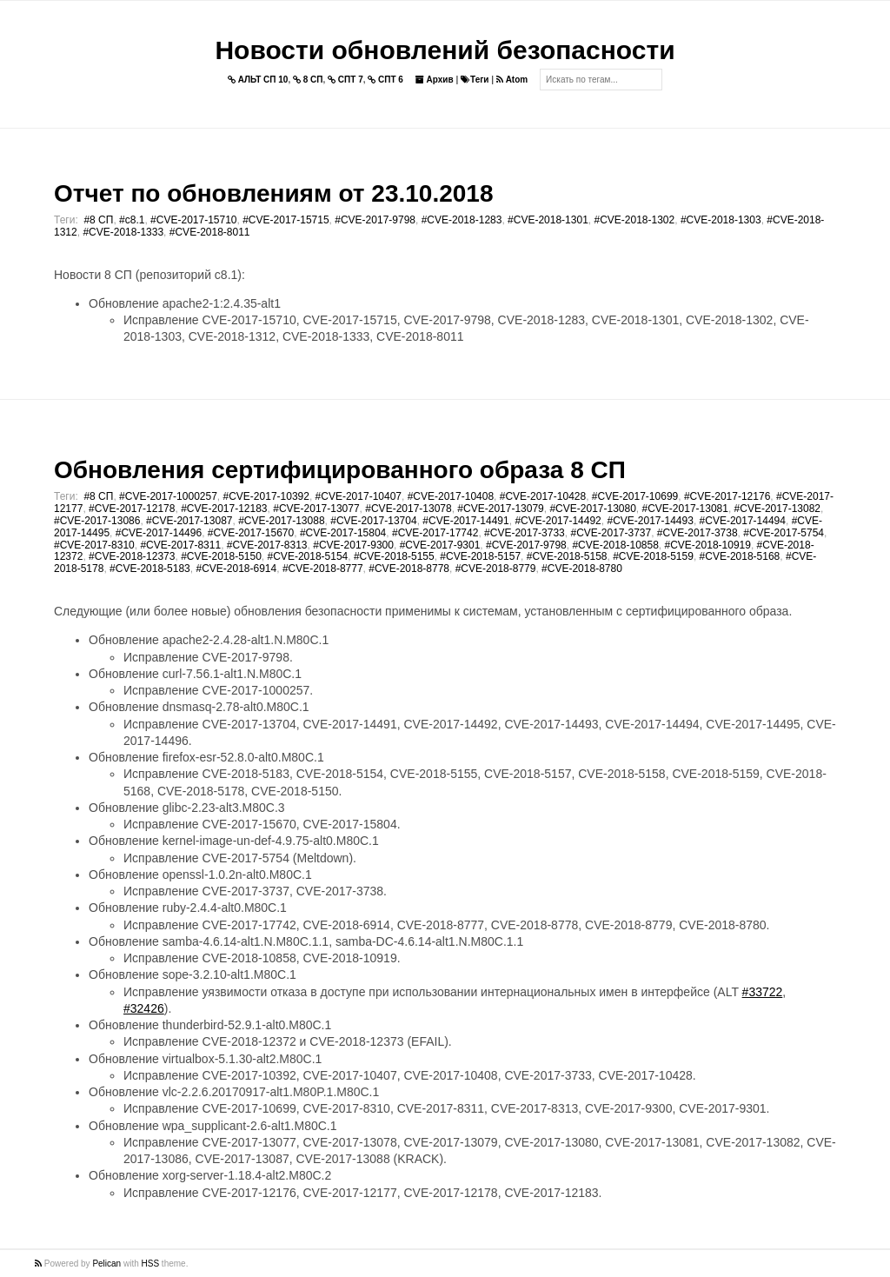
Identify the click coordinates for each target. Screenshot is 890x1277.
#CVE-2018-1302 (634, 220)
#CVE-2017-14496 (159, 533)
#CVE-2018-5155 (394, 556)
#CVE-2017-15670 (251, 533)
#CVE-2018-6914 (236, 568)
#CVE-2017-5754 (783, 533)
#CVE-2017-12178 (132, 508)
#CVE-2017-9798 (375, 220)
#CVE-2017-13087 (189, 521)
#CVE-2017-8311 (180, 545)
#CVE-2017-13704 (373, 521)
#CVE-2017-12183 (224, 508)
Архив (434, 79)
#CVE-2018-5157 (480, 556)
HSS (151, 1263)
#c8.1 (131, 220)
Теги (474, 79)
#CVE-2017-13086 (97, 521)
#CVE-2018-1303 (721, 220)
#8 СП (98, 220)
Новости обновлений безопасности (444, 50)
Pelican (106, 1263)
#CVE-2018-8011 (209, 232)
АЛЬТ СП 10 (258, 79)
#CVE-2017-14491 (465, 521)
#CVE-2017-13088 (281, 521)
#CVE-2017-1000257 (168, 496)
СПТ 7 (345, 79)
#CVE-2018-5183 (150, 568)
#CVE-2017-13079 (500, 508)
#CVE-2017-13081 (685, 508)
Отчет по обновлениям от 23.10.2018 (273, 193)
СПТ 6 (385, 79)
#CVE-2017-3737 (610, 533)
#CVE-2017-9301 (440, 545)
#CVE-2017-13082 (777, 508)
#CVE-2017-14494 (743, 521)
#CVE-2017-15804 (343, 533)
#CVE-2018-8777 (322, 568)
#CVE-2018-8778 (409, 568)
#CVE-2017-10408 (451, 496)
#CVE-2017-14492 (558, 521)
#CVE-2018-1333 (123, 232)
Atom (512, 79)
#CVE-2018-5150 (221, 556)
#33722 (762, 992)
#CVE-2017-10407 (358, 496)
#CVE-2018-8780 (581, 568)
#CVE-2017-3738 (697, 533)
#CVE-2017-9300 (353, 545)
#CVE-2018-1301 (548, 220)
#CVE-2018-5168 (740, 556)
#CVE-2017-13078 (408, 508)
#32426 (143, 1008)
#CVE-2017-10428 (543, 496)
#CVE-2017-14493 (650, 521)
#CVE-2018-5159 (653, 556)
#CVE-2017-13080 (592, 508)
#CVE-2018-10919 (708, 545)
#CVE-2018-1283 (462, 220)
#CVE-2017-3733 (524, 533)
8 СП (308, 79)
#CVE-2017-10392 (266, 496)
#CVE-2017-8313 (267, 545)
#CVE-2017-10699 (635, 496)
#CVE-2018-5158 (567, 556)
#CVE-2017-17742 (435, 533)
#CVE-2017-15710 (193, 220)
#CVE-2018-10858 (615, 545)
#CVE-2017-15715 (285, 220)
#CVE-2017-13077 (316, 508)
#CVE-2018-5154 (308, 556)
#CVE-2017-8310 (94, 545)
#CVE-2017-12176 (727, 496)
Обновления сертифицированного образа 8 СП (340, 469)
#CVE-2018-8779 (495, 568)
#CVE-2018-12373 (132, 556)
